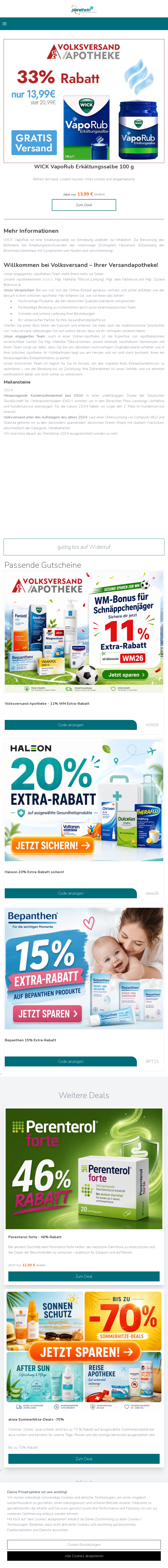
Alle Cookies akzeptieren (84, 1556)
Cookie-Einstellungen (84, 1544)
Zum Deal (84, 205)
